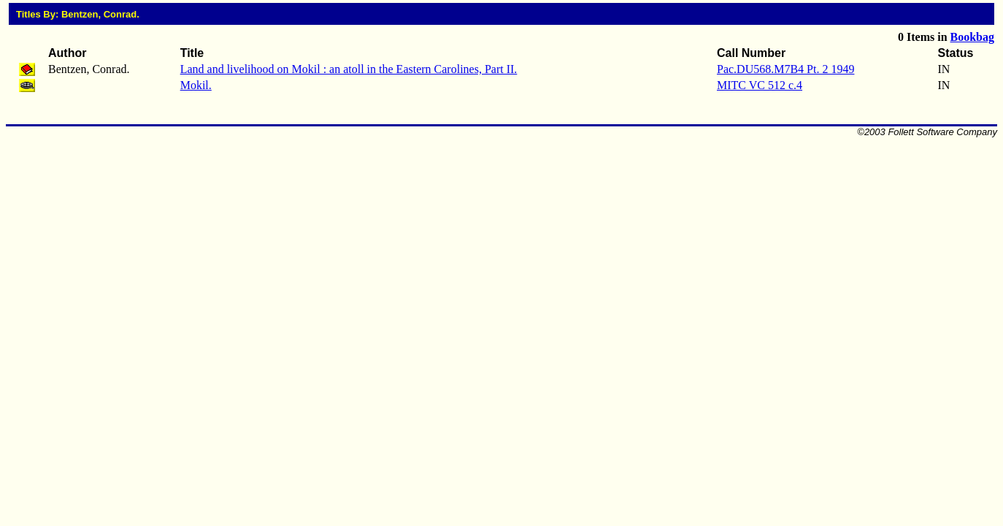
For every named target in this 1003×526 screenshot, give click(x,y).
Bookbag (972, 37)
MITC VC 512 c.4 (759, 85)
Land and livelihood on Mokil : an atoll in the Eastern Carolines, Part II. (349, 69)
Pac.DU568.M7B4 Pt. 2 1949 (785, 69)
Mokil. (196, 85)
